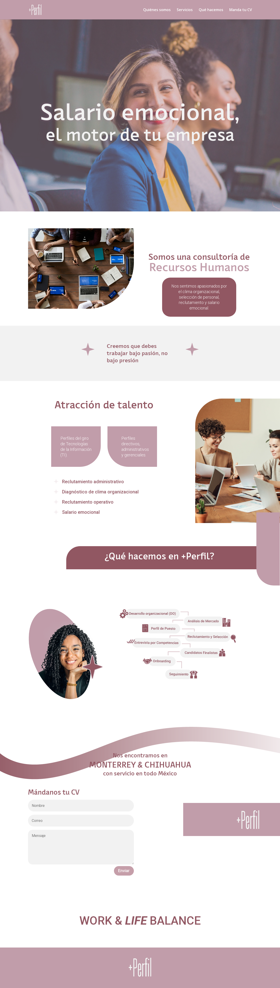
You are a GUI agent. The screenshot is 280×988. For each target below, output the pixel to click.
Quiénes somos (157, 10)
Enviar (124, 870)
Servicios (185, 10)
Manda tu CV (240, 10)
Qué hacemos (211, 10)
